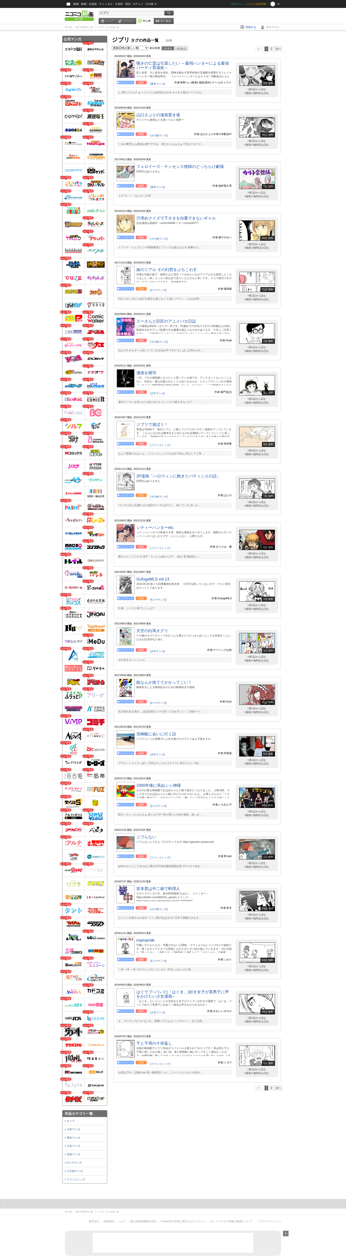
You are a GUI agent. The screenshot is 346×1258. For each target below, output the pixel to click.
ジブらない (146, 837)
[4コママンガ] (158, 290)
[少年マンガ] (157, 393)
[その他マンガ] (159, 135)
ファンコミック (76, 1179)
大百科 (119, 4)
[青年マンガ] (157, 83)
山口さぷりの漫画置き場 (158, 115)
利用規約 (108, 1221)
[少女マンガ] (157, 1012)
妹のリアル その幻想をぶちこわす (166, 269)
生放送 (93, 4)
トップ (109, 21)
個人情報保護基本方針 (143, 1221)
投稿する (251, 27)
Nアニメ (138, 4)
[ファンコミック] (160, 445)
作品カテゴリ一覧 (79, 1113)
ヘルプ (122, 1221)
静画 (83, 4)
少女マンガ (73, 1145)
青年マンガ (73, 1137)
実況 (128, 4)
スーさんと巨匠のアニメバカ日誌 (166, 321)
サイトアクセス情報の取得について (231, 1221)
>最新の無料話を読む (256, 93)
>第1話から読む (256, 89)
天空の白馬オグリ (152, 631)
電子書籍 (165, 21)
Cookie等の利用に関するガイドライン (183, 1221)
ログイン (236, 4)
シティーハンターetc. (155, 527)
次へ (278, 48)
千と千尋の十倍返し (154, 1043)
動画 (76, 4)
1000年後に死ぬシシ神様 (158, 785)
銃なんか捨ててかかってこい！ (164, 682)
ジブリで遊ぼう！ (152, 424)
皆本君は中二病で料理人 (158, 888)
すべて (71, 1121)
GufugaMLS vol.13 (152, 579)
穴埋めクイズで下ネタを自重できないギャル (176, 218)
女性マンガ (73, 1154)
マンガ (146, 21)
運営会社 (94, 1221)
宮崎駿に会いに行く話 (156, 734)
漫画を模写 (146, 373)
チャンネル (106, 4)
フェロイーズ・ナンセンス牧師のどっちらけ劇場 (180, 166)
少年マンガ (73, 1129)
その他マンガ (75, 1171)
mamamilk (145, 940)
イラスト (128, 21)
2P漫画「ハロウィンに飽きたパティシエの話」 (178, 476)
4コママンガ (74, 1162)
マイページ (272, 27)
